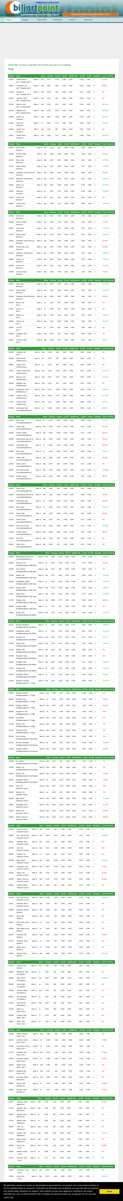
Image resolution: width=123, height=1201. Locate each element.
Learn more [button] (9, 1197)
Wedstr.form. (42, 20)
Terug (10, 69)
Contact (71, 20)
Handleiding (57, 20)
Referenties (88, 20)
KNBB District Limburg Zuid (47, 2)
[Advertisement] (61, 41)
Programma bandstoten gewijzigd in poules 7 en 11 (90, 14)
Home (8, 20)
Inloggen (25, 20)
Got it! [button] (109, 1191)
